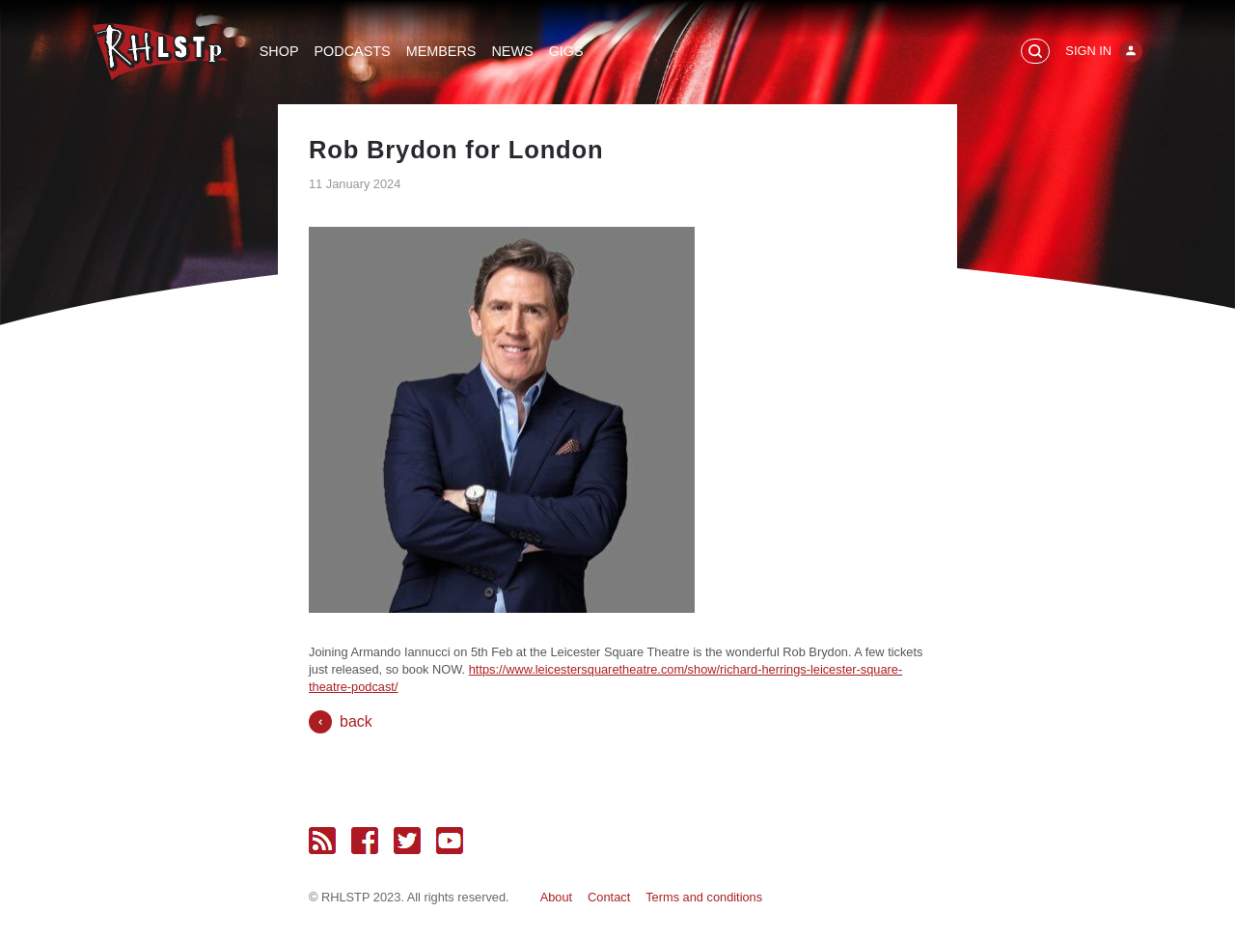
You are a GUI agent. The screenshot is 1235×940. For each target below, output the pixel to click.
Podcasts (353, 51)
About (556, 897)
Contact (609, 897)
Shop (279, 51)
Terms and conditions (703, 897)
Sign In (1088, 50)
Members (441, 51)
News (512, 51)
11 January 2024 (354, 184)
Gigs (566, 51)
